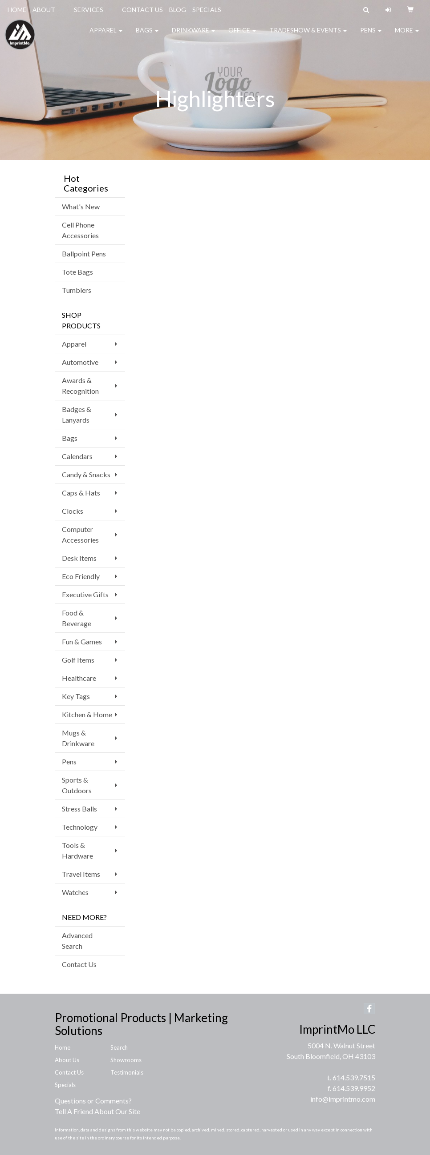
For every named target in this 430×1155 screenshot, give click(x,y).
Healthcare (79, 678)
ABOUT (43, 9)
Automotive (80, 362)
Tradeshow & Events (308, 35)
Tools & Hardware (77, 850)
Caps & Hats (81, 492)
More (407, 35)
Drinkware (193, 35)
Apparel (105, 35)
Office (242, 35)
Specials (65, 1084)
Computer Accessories (80, 534)
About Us (67, 1059)
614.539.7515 (354, 1077)
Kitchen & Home (87, 714)
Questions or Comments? (93, 1100)
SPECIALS (206, 9)
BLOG (177, 9)
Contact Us (79, 964)
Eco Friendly (81, 576)
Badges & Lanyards (76, 414)
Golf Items (78, 659)
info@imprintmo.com (342, 1099)
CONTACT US (142, 9)
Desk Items (79, 558)
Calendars (77, 456)
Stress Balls (79, 808)
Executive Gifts (85, 594)
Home (62, 1047)
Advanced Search (77, 940)
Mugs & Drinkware (78, 737)
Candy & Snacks (86, 474)
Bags (147, 35)
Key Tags (76, 696)
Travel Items (81, 874)
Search (119, 1047)
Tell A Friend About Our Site (97, 1111)
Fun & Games (82, 641)
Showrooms (126, 1059)
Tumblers (76, 290)
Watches (75, 892)
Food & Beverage (76, 617)
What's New (81, 206)
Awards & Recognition (80, 385)
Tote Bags (77, 272)
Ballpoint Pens (84, 253)
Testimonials (126, 1072)
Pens (370, 35)
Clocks (72, 511)
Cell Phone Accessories (80, 230)
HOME (17, 9)
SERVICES (88, 9)
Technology (79, 827)
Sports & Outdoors (77, 785)
